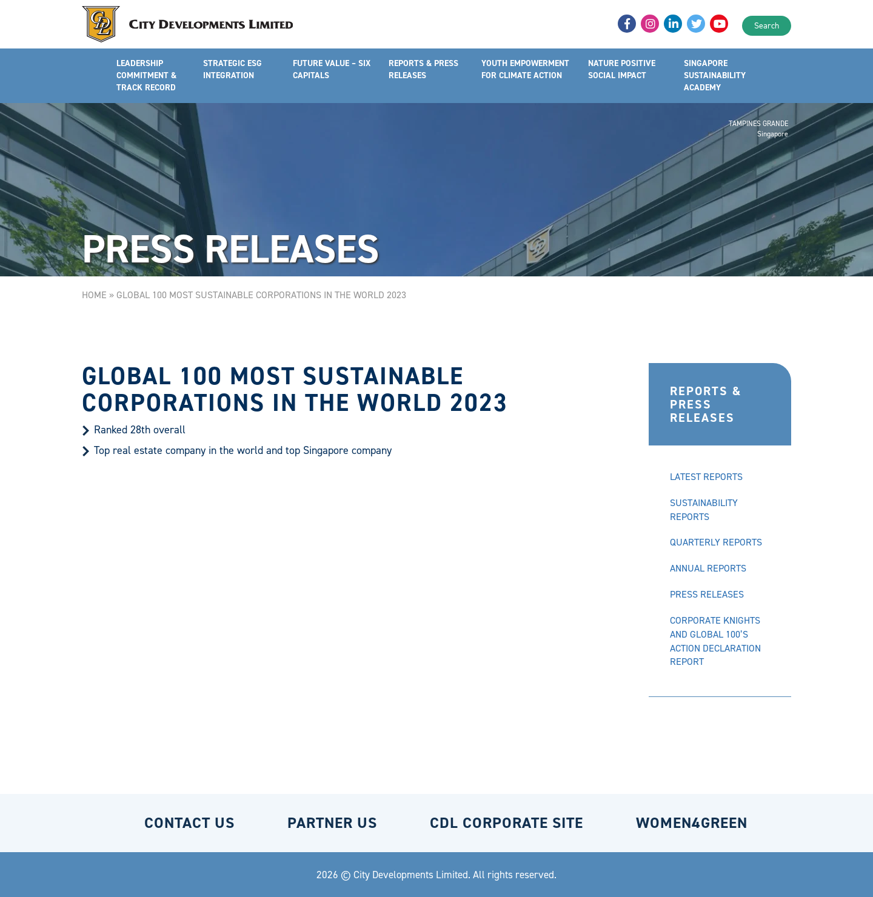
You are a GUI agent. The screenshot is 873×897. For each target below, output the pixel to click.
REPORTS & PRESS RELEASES (423, 69)
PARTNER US (332, 823)
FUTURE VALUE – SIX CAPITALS (331, 69)
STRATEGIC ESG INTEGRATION (232, 69)
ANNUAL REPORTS (708, 568)
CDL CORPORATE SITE (506, 823)
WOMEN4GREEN (692, 823)
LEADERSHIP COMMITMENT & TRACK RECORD (146, 75)
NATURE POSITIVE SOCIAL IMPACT (621, 69)
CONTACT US (189, 823)
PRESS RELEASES (707, 594)
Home (94, 294)
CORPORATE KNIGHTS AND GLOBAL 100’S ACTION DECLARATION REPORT (715, 641)
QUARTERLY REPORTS (716, 542)
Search (766, 26)
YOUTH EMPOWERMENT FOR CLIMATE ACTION (525, 69)
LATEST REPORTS (706, 476)
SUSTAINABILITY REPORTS (704, 509)
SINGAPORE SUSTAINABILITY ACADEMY (715, 75)
